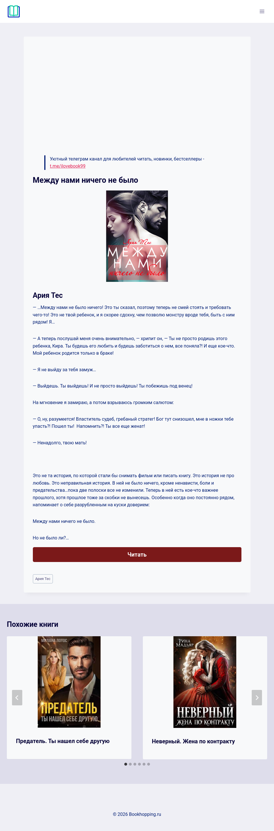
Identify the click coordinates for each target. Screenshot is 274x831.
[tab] (125, 764)
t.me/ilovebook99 (68, 166)
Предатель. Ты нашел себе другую (63, 741)
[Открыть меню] (262, 11)
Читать (137, 554)
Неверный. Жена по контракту (193, 741)
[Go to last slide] (17, 697)
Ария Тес (42, 579)
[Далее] (257, 697)
